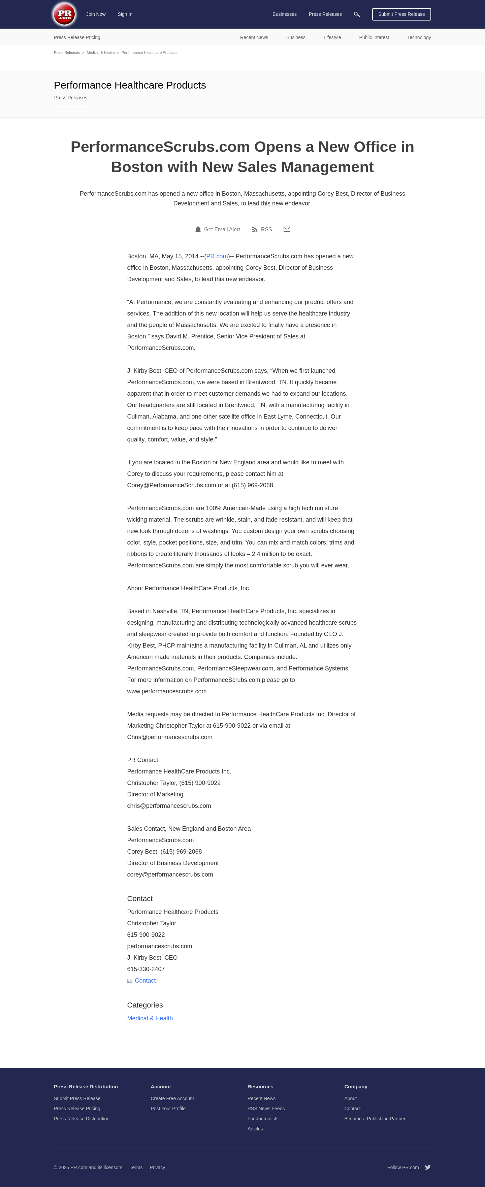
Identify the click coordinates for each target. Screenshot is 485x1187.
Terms (136, 1167)
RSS (266, 229)
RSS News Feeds (266, 1108)
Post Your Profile (168, 1108)
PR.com (217, 256)
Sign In (125, 14)
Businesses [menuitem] (284, 14)
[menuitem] (357, 14)
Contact (141, 980)
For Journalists (263, 1118)
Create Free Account (172, 1098)
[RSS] (256, 230)
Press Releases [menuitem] (325, 14)
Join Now (96, 14)
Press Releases (67, 53)
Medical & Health (101, 53)
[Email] (287, 229)
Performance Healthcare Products (149, 53)
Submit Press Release (401, 14)
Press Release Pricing (77, 1108)
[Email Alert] (199, 230)
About (351, 1098)
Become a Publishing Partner (375, 1118)
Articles (255, 1128)
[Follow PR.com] (425, 1167)
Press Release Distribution (81, 1118)
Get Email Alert (222, 229)
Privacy (157, 1167)
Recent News (262, 1098)
